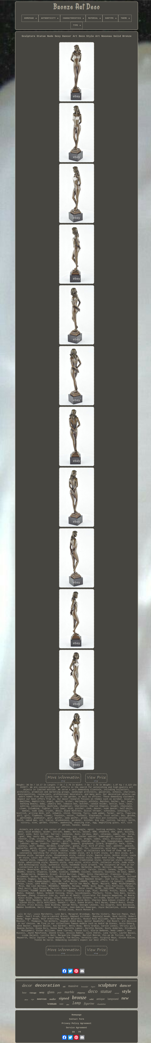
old (64, 986)
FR (79, 1032)
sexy (41, 992)
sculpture (107, 985)
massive (73, 986)
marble (69, 992)
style (126, 991)
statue (106, 991)
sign (32, 999)
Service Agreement (76, 1027)
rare (61, 1003)
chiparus (81, 993)
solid (91, 999)
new (125, 998)
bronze (79, 997)
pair (59, 992)
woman (51, 1003)
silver (26, 1000)
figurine (89, 1003)
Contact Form (76, 1019)
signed (64, 998)
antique (100, 998)
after (67, 1004)
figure (93, 987)
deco (92, 991)
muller (53, 999)
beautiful (84, 986)
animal (117, 993)
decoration (47, 985)
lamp (76, 1003)
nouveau (41, 998)
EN (73, 1032)
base (24, 992)
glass (50, 992)
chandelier (101, 1004)
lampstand (113, 998)
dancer (125, 985)
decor (27, 985)
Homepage (76, 1015)
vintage (32, 993)
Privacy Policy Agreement (76, 1023)
